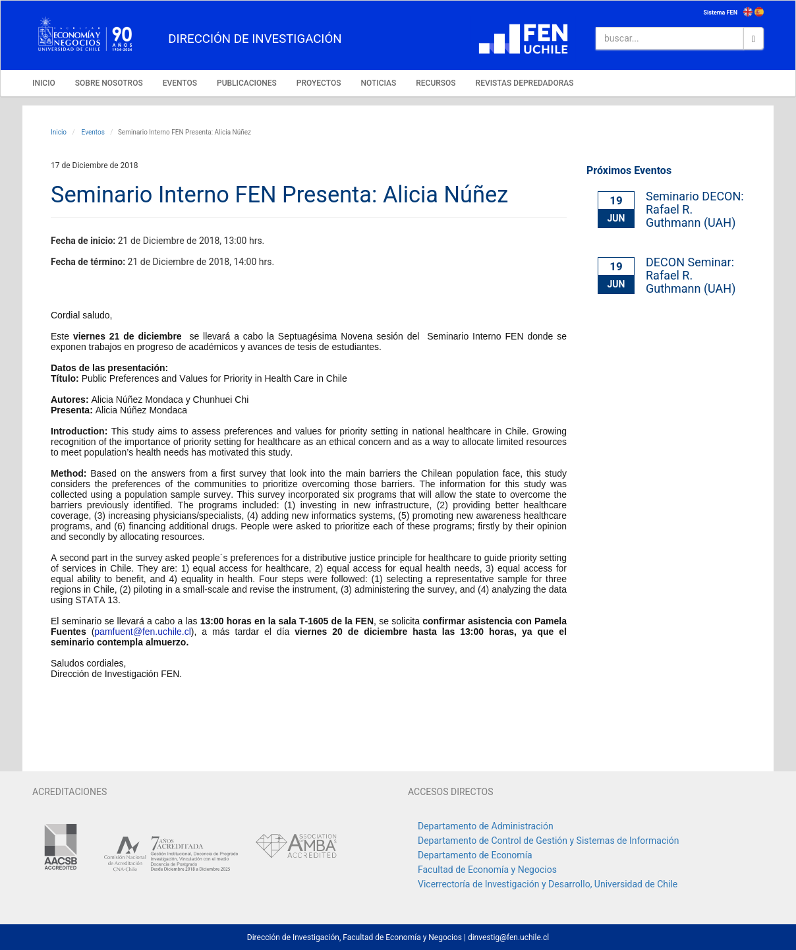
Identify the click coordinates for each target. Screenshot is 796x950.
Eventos (92, 132)
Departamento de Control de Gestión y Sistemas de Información (548, 840)
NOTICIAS (378, 83)
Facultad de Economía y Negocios (487, 869)
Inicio (59, 132)
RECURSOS (435, 83)
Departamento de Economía (475, 855)
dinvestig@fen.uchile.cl (508, 937)
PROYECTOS (319, 83)
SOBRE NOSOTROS (109, 83)
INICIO (43, 83)
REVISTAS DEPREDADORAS (525, 83)
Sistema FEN (720, 12)
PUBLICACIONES (247, 83)
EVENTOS (180, 83)
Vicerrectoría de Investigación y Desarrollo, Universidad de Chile (547, 884)
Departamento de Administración (486, 826)
